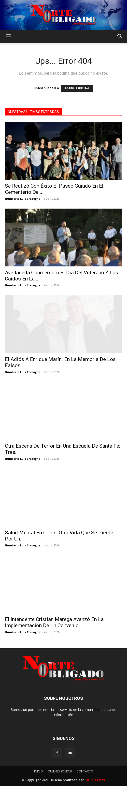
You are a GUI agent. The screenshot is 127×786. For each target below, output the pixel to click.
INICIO (38, 771)
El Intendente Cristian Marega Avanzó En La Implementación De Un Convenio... (54, 622)
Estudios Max (95, 780)
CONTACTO (85, 771)
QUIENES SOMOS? (60, 771)
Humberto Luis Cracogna (23, 198)
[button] (8, 36)
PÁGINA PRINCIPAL (77, 88)
